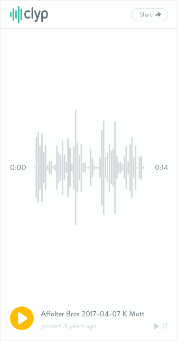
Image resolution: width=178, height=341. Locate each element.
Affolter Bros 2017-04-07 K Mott (92, 313)
